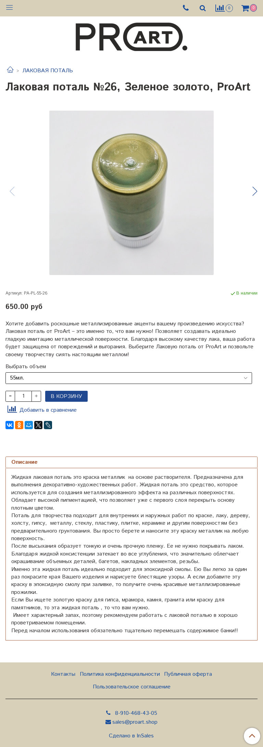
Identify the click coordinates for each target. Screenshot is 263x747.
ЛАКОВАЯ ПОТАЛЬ (47, 71)
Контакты (63, 674)
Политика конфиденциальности (120, 674)
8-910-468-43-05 (135, 713)
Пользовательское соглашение (132, 687)
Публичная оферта (188, 674)
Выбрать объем (25, 367)
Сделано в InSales (131, 736)
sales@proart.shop (135, 722)
